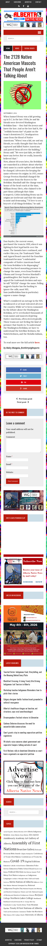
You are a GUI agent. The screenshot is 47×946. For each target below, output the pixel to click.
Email (8, 464)
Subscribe (17, 2)
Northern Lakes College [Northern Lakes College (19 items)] (21, 898)
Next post (23, 402)
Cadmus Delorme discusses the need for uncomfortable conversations (19, 725)
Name (9, 456)
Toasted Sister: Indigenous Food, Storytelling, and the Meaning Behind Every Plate (23, 673)
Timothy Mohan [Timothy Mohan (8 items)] (21, 905)
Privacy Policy (29, 940)
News (17, 48)
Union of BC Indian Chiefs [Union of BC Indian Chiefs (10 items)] (16, 915)
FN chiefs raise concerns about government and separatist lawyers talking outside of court (22, 743)
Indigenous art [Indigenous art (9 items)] (23, 875)
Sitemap (39, 940)
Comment (10, 436)
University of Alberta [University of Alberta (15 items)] (34, 915)
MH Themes (35, 943)
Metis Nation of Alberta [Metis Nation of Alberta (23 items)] (21, 881)
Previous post (24, 398)
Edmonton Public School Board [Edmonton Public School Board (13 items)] (21, 868)
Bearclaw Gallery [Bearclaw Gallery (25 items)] (26, 849)
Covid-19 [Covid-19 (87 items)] (17, 861)
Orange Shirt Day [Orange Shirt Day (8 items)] (30, 902)
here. (37, 342)
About (8, 2)
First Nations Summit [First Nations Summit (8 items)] (30, 872)
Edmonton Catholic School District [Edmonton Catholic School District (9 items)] (15, 866)
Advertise (28, 2)
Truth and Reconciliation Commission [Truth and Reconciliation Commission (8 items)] (15, 912)
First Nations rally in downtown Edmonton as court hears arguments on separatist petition (23, 752)
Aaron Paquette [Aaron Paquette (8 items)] (8, 832)
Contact (38, 2)
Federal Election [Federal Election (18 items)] (15, 871)
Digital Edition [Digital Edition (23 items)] (32, 861)
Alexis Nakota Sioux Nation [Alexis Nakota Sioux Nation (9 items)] (19, 835)
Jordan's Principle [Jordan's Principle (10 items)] (18, 879)
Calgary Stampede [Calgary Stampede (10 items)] (27, 854)
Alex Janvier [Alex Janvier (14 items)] (34, 835)
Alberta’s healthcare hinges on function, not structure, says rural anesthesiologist (20, 710)
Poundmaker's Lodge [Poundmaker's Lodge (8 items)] (10, 905)
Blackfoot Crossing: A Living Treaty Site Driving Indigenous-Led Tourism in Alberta (22, 683)
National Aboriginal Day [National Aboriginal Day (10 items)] (19, 885)
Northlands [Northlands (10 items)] (37, 898)
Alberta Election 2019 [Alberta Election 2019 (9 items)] (20, 832)
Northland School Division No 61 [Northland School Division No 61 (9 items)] (14, 902)
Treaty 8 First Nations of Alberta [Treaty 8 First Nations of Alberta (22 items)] (26, 908)
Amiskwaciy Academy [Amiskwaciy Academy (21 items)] (14, 838)
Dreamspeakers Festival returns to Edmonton (21, 717)
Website (9, 472)
